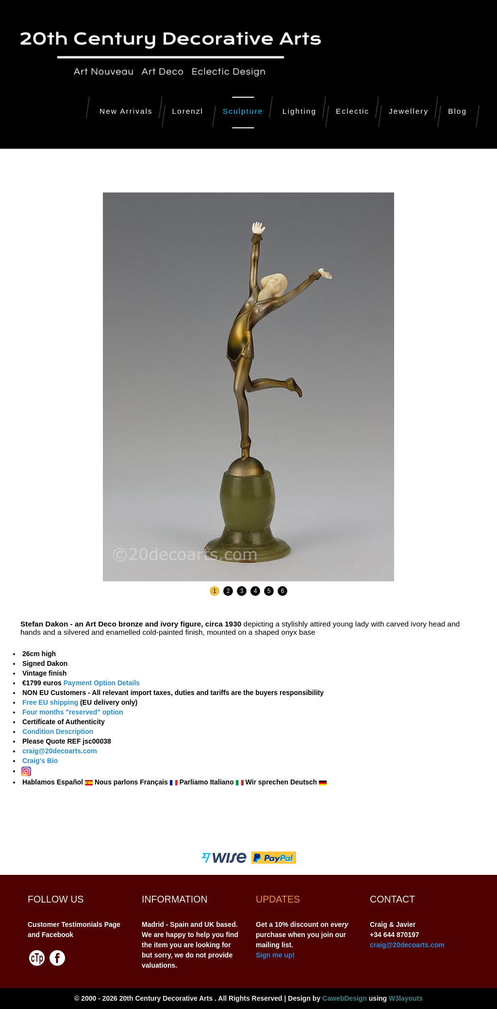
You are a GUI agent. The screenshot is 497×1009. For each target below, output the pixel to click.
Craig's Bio (39, 761)
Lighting (299, 111)
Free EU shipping (50, 702)
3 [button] (242, 591)
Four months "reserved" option (71, 712)
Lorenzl (187, 111)
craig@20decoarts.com (58, 751)
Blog (457, 111)
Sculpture (243, 111)
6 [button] (282, 591)
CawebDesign (344, 998)
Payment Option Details (102, 683)
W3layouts (406, 998)
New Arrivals (126, 111)
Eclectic (352, 111)
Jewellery (409, 111)
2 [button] (228, 591)
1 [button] (214, 591)
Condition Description (57, 731)
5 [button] (269, 591)
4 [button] (255, 591)
